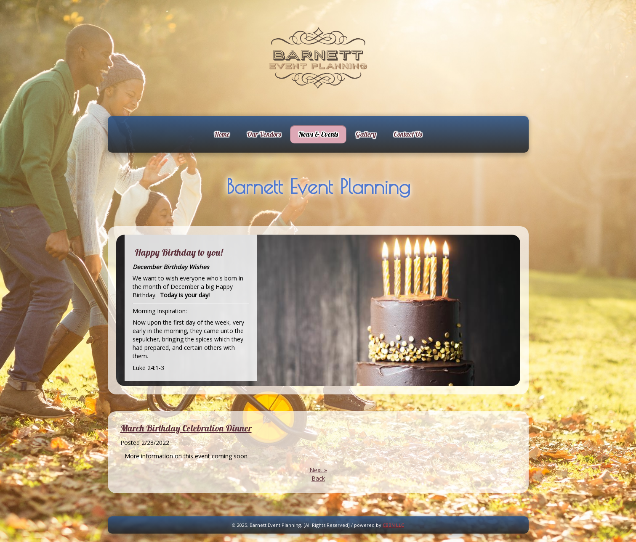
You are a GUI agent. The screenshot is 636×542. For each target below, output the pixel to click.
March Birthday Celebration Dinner (186, 428)
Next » (318, 470)
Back (318, 478)
